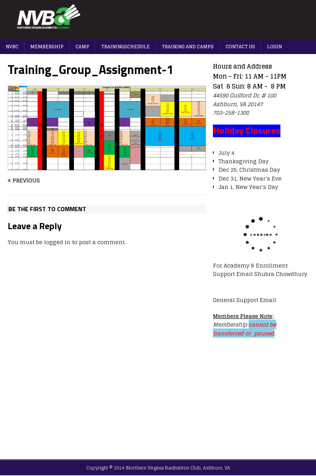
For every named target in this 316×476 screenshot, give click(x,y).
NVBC (12, 47)
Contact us (240, 47)
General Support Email (244, 300)
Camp (82, 47)
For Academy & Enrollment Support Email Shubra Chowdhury (260, 270)
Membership (47, 47)
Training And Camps (188, 47)
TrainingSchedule (125, 47)
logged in (57, 242)
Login (274, 47)
